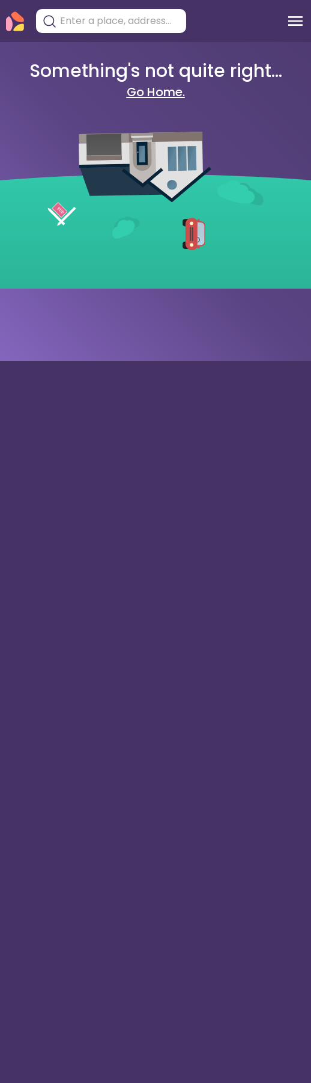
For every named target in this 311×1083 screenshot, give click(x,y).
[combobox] (120, 21)
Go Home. (156, 92)
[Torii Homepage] (15, 21)
